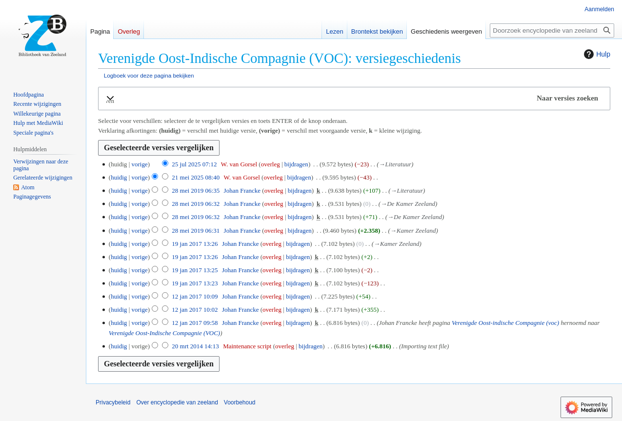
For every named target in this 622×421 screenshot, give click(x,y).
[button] (354, 98)
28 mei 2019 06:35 (196, 190)
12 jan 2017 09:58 (195, 322)
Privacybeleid (113, 402)
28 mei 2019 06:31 (196, 230)
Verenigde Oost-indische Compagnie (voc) (505, 322)
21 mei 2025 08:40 (196, 177)
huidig (119, 177)
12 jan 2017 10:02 (195, 309)
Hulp (596, 54)
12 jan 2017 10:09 (195, 296)
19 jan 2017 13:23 (195, 283)
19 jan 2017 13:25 (195, 270)
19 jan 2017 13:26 (195, 243)
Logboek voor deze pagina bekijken (149, 75)
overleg (270, 164)
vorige (139, 164)
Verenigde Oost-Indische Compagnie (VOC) (164, 333)
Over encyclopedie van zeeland (177, 402)
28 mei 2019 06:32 (196, 203)
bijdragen (296, 164)
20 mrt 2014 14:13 (195, 346)
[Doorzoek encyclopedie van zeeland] (552, 30)
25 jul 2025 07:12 (194, 164)
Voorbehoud (240, 402)
